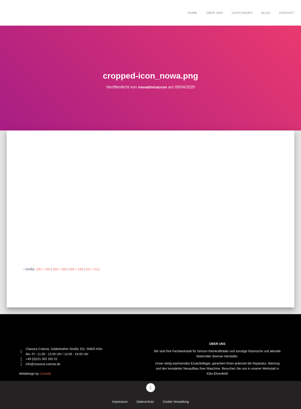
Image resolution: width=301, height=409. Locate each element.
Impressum (120, 401)
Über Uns (214, 12)
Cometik (45, 373)
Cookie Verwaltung (176, 401)
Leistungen (242, 12)
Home (192, 12)
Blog (265, 12)
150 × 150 (43, 269)
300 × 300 (60, 269)
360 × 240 (76, 269)
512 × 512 (93, 269)
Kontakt (286, 12)
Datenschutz (145, 401)
